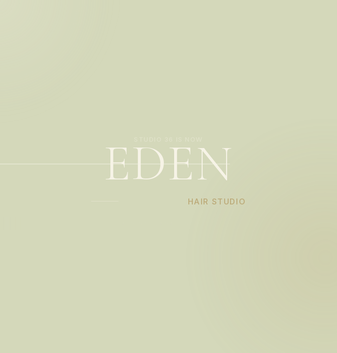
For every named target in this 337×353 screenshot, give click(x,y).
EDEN (168, 164)
